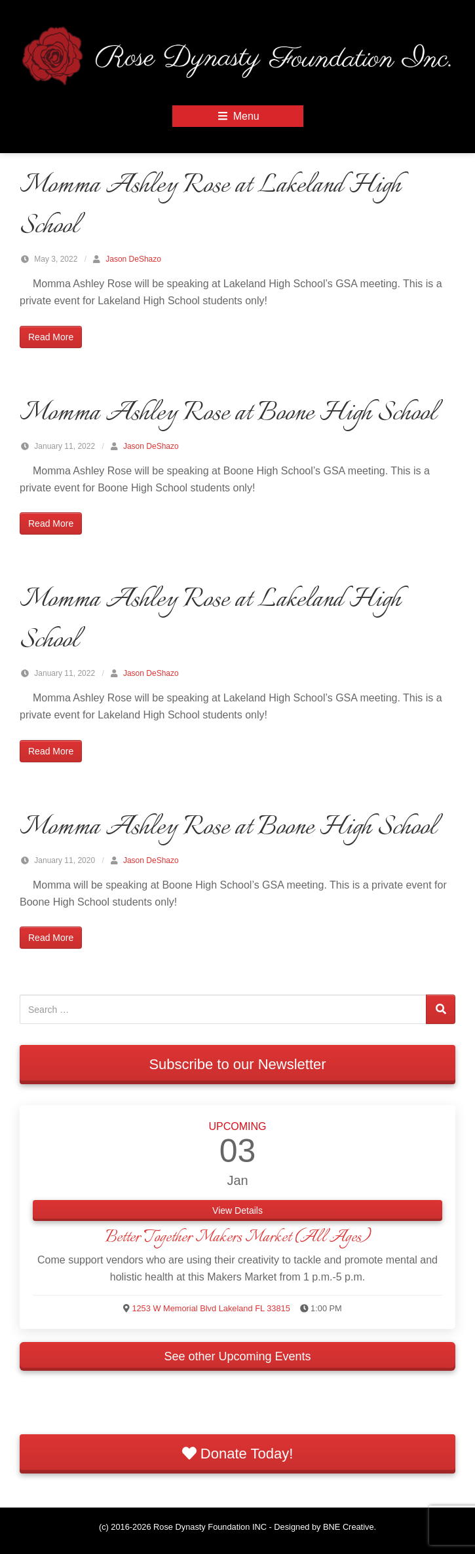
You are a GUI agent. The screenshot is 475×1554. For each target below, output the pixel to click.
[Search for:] (223, 1009)
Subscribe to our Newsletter (237, 1064)
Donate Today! (238, 1453)
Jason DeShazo (133, 259)
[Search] (440, 1009)
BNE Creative (348, 1527)
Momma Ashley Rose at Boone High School (228, 413)
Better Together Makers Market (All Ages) (238, 1237)
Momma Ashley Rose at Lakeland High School (210, 206)
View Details (237, 1210)
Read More (50, 337)
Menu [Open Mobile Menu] (237, 116)
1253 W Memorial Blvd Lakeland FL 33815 (211, 1308)
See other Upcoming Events (237, 1356)
